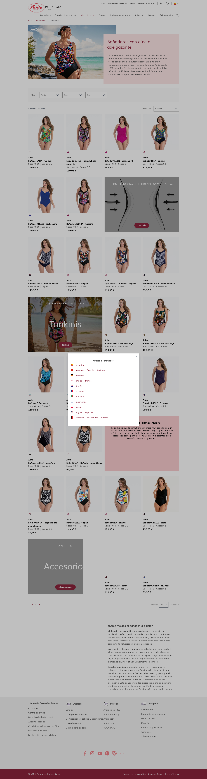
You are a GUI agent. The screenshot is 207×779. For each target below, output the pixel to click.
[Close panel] (136, 356)
